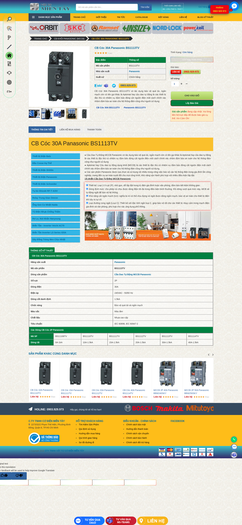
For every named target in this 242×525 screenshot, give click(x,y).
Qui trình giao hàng (88, 438)
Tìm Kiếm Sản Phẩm (89, 424)
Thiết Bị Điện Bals (41, 156)
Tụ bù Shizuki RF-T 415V (45, 191)
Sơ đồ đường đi (86, 442)
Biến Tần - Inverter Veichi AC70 (48, 225)
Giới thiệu (101, 17)
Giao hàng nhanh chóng (192, 59)
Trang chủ (79, 17)
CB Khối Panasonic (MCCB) (69, 38)
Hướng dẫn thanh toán (137, 429)
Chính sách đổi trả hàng (137, 442)
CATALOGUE (142, 17)
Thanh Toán (94, 129)
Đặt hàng (163, 17)
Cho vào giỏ (192, 95)
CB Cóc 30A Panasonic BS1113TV (110, 38)
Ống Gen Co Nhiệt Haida (45, 205)
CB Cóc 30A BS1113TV (108, 107)
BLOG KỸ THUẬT (205, 17)
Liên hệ (183, 17)
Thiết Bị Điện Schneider (44, 184)
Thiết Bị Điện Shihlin (43, 170)
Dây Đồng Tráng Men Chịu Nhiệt (48, 239)
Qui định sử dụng (87, 429)
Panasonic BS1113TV (135, 107)
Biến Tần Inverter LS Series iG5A (49, 232)
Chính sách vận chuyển (137, 433)
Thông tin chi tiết (42, 129)
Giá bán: (175, 67)
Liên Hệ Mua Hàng (70, 129)
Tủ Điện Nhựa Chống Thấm (46, 211)
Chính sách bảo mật (136, 424)
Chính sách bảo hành (136, 438)
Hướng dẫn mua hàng (89, 433)
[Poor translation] (19, 476)
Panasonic (134, 71)
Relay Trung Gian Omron (45, 198)
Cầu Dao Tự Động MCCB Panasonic (133, 274)
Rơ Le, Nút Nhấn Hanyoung (46, 218)
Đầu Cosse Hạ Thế (42, 163)
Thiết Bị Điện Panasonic (44, 177)
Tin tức (121, 17)
